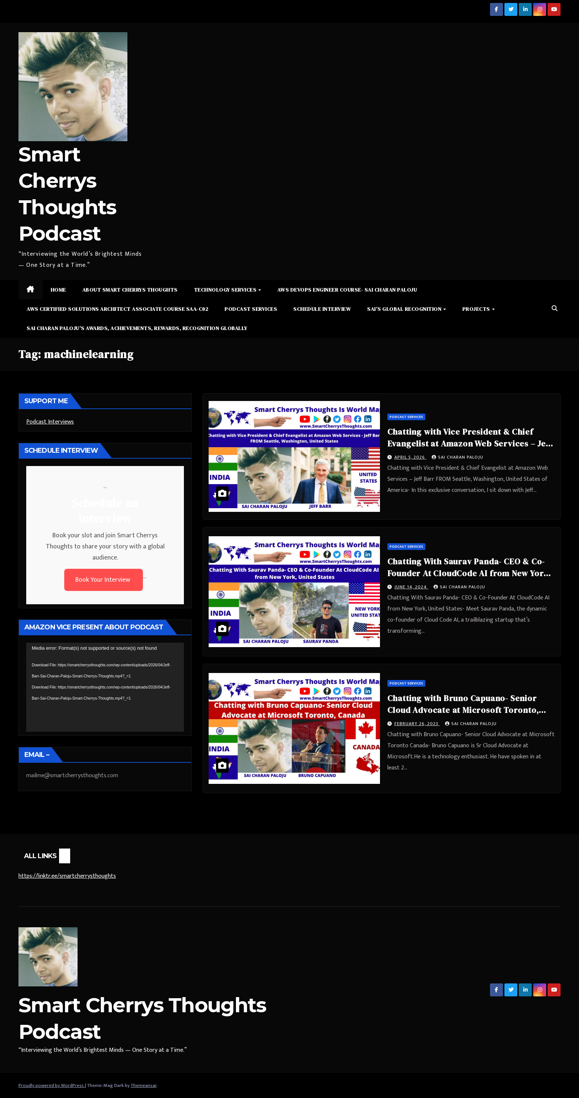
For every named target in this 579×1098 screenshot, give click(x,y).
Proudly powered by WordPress (51, 1085)
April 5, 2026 (410, 457)
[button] (555, 309)
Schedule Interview (322, 309)
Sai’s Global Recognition (405, 309)
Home (58, 289)
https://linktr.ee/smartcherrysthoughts (67, 876)
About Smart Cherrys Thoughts (130, 289)
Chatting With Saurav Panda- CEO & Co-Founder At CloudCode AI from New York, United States (469, 573)
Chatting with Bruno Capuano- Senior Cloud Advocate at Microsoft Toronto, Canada (463, 710)
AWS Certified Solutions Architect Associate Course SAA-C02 (117, 309)
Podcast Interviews (50, 422)
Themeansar (144, 1085)
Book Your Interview (103, 579)
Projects (476, 309)
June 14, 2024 (411, 587)
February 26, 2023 (417, 723)
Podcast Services (251, 309)
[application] (105, 687)
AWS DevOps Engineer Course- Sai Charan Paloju (347, 289)
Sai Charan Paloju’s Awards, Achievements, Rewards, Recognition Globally (137, 328)
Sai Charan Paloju (457, 457)
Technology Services (226, 289)
